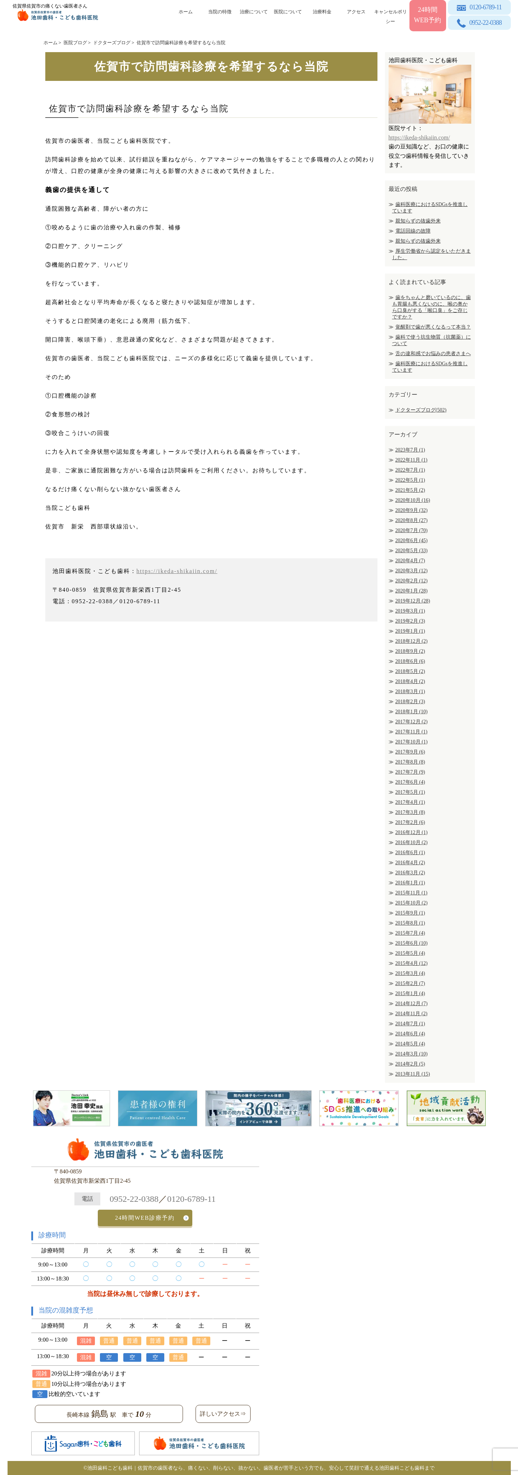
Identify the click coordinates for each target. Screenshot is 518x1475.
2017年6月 (410, 782)
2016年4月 (410, 862)
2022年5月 (410, 480)
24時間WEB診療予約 (144, 1218)
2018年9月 (410, 651)
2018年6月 (410, 661)
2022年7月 (410, 470)
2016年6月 (410, 852)
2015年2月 (410, 983)
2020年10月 (412, 500)
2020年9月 (411, 510)
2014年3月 (411, 1054)
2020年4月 (410, 560)
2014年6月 (410, 1033)
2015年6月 (411, 943)
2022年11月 (411, 460)
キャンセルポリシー (390, 15)
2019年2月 (410, 621)
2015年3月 (410, 973)
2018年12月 (411, 641)
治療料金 (322, 11)
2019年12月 (412, 601)
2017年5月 (410, 792)
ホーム (186, 11)
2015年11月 (411, 892)
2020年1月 (411, 591)
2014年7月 (410, 1023)
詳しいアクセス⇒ (223, 1414)
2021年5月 (410, 490)
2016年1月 (410, 882)
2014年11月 (411, 1013)
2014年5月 (410, 1043)
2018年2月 (410, 701)
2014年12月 (411, 1003)
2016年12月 (411, 832)
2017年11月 (411, 731)
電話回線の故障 (413, 231)
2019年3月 (410, 611)
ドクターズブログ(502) (420, 410)
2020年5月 (411, 550)
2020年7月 (411, 530)
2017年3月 (410, 812)
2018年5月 (410, 671)
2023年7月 (410, 450)
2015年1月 (410, 993)
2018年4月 (410, 681)
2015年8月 (410, 923)
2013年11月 (412, 1074)
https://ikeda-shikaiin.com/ (177, 571)
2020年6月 (411, 540)
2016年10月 (411, 842)
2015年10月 (411, 903)
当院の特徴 (220, 11)
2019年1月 (410, 631)
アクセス (356, 11)
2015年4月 (411, 963)
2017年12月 (411, 721)
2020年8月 (411, 520)
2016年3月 (410, 872)
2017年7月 (410, 772)
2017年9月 (410, 752)
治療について (254, 11)
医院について (288, 11)
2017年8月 (410, 762)
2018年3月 (410, 691)
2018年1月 (411, 711)
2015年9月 (410, 913)
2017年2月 (410, 822)
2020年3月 (411, 570)
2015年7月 (410, 933)
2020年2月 (411, 580)
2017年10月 (411, 742)
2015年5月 (410, 953)
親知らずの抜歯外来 (418, 221)
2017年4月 (410, 802)
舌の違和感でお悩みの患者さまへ (433, 353)
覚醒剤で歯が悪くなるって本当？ (433, 327)
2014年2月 (410, 1064)
